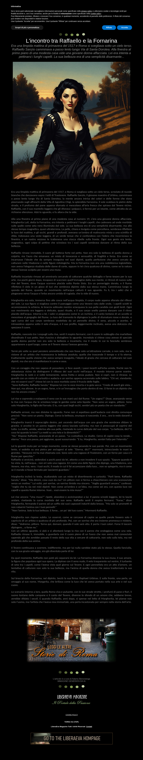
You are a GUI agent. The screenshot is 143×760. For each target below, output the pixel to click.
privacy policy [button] (86, 11)
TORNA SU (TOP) (71, 722)
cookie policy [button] (96, 14)
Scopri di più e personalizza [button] (27, 27)
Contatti (89, 727)
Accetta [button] (124, 27)
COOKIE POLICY (72, 715)
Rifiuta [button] (109, 27)
